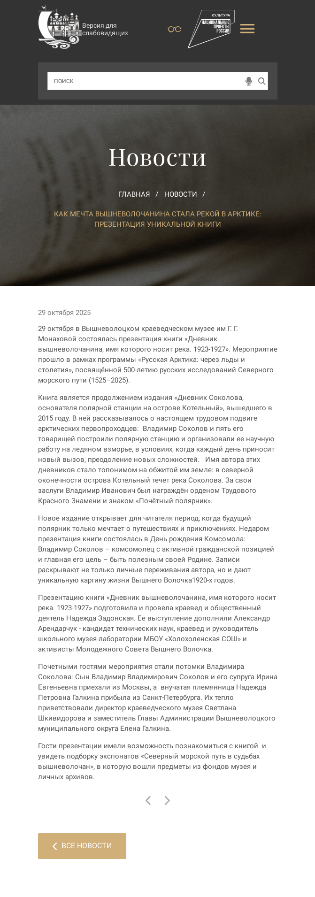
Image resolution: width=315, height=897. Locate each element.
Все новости (82, 845)
